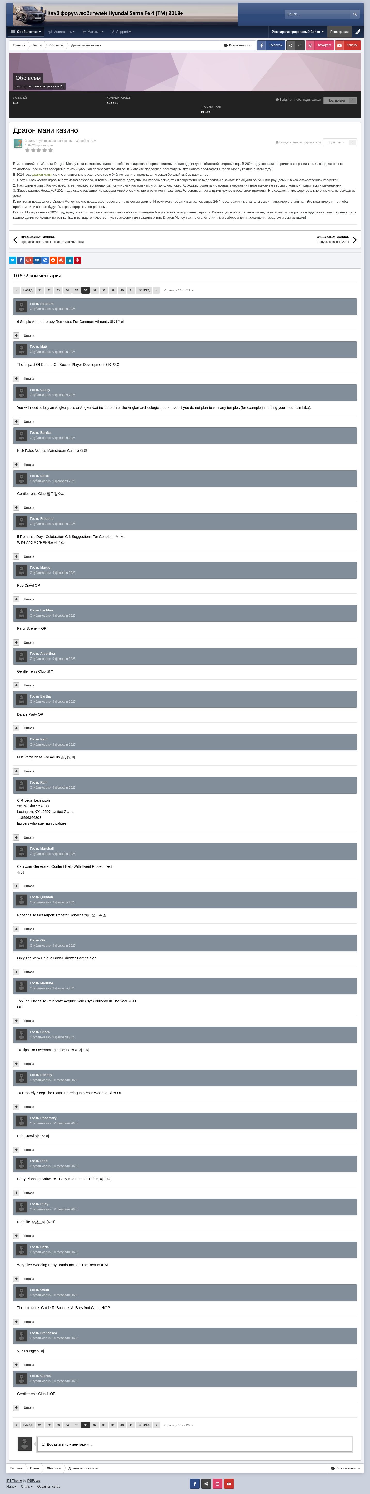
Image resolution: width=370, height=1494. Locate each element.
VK (300, 45)
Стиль (27, 1486)
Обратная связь (48, 1486)
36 (85, 290)
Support (123, 32)
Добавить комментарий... (67, 1444)
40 (122, 290)
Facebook (275, 45)
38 (103, 290)
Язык (11, 1486)
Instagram (324, 45)
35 (76, 290)
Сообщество (28, 32)
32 (49, 290)
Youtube (352, 45)
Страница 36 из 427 (179, 290)
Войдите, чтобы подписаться (300, 100)
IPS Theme (14, 1480)
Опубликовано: (53, 309)
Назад (27, 290)
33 (58, 290)
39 (112, 290)
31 (40, 290)
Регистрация (339, 32)
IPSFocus (33, 1480)
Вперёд (144, 290)
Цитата (29, 335)
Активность (63, 32)
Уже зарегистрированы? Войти (298, 32)
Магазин (95, 32)
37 (94, 290)
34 (67, 290)
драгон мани (42, 174)
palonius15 (55, 86)
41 (131, 290)
